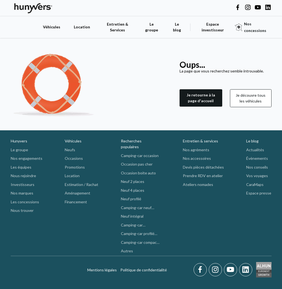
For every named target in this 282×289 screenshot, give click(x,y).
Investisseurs (22, 184)
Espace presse (258, 193)
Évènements (257, 158)
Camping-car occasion (140, 155)
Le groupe (151, 27)
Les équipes (21, 167)
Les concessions (25, 201)
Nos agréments (196, 149)
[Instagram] (216, 269)
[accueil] (23, 27)
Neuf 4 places (132, 190)
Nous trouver (22, 210)
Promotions (75, 167)
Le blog (252, 141)
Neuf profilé (131, 198)
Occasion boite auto (138, 173)
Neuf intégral (132, 216)
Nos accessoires (197, 158)
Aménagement (77, 193)
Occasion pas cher (137, 164)
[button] (201, 98)
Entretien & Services (117, 27)
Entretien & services (200, 141)
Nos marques (22, 193)
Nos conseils (257, 167)
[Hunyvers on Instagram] (247, 7)
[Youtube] (231, 269)
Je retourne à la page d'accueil (201, 98)
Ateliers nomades (198, 184)
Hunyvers (19, 141)
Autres (127, 251)
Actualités (255, 149)
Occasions (74, 158)
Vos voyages (257, 175)
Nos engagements (26, 158)
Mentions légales (102, 270)
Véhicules (51, 27)
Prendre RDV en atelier (203, 175)
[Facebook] (201, 269)
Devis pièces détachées (203, 167)
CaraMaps (255, 184)
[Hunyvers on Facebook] (237, 7)
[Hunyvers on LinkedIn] (268, 7)
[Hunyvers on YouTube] (257, 7)
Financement (76, 201)
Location (82, 27)
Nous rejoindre (23, 175)
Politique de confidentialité (143, 270)
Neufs (70, 149)
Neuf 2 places (132, 181)
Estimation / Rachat (81, 184)
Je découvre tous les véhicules (250, 98)
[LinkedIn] (245, 269)
